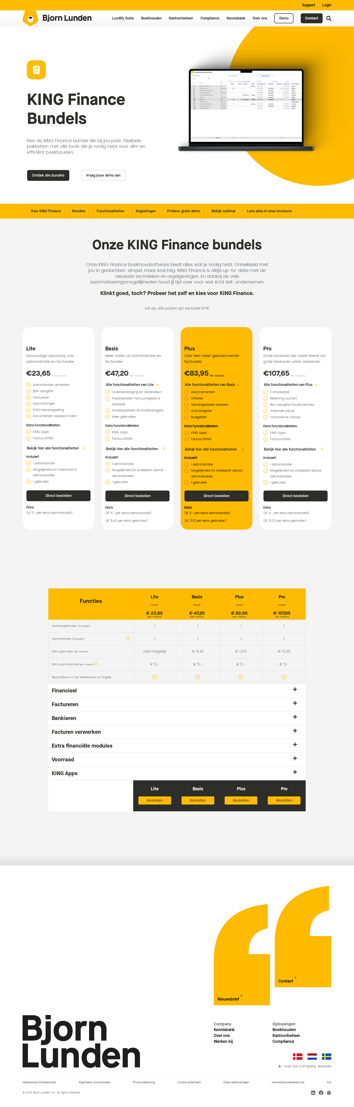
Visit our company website (307, 1066)
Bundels (78, 211)
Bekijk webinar (224, 211)
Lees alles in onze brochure (269, 211)
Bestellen (155, 800)
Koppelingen (146, 211)
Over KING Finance (46, 211)
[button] (135, 384)
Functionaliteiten (110, 211)
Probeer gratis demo (183, 211)
